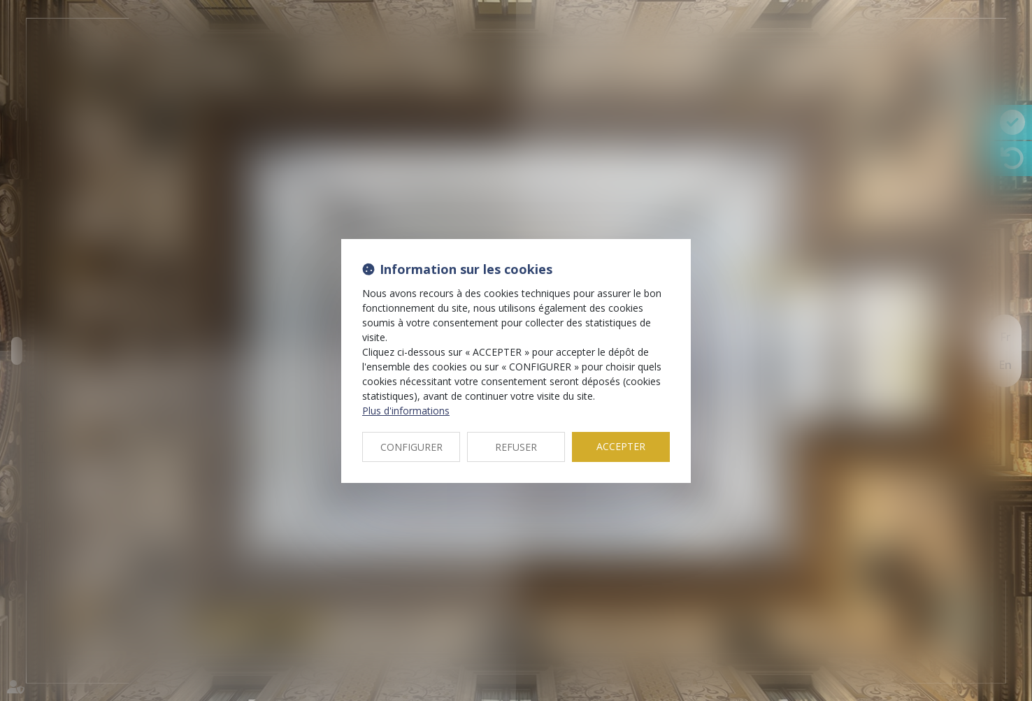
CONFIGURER (411, 447)
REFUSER (516, 447)
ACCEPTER (620, 446)
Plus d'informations (406, 410)
